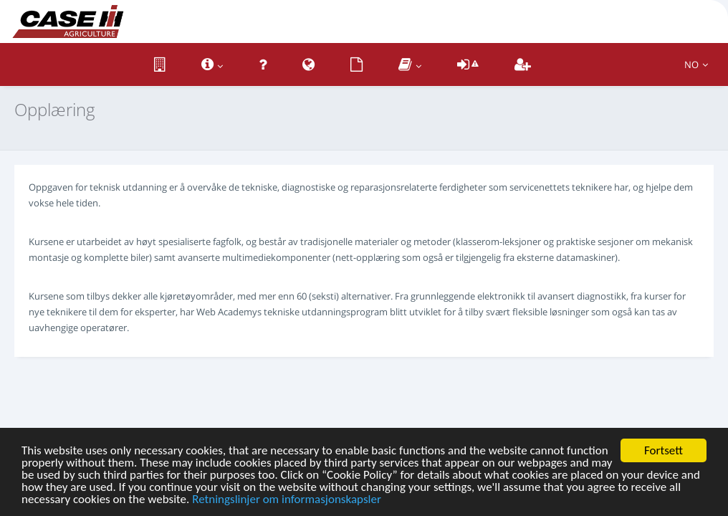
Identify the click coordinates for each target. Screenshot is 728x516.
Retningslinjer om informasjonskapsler (286, 499)
